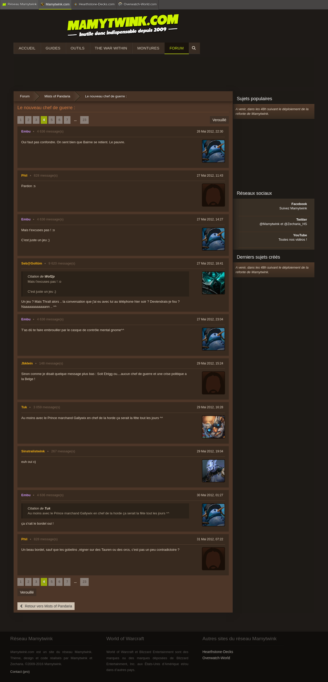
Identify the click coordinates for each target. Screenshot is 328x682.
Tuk (24, 407)
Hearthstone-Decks (217, 652)
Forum (177, 48)
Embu (25, 131)
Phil (24, 175)
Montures (148, 48)
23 (84, 120)
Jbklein (27, 363)
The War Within (111, 48)
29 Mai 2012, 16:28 (210, 407)
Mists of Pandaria (57, 96)
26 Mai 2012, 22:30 (210, 131)
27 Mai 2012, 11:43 (210, 175)
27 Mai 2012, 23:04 (210, 319)
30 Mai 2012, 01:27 (210, 495)
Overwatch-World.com (137, 4)
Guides (53, 48)
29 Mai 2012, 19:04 (210, 451)
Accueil (27, 48)
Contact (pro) (20, 672)
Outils (78, 48)
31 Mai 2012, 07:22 (210, 539)
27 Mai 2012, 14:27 (210, 219)
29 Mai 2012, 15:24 (210, 363)
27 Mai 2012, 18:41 (210, 263)
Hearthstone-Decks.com (94, 4)
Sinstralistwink (33, 451)
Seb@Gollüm (31, 263)
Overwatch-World (216, 658)
